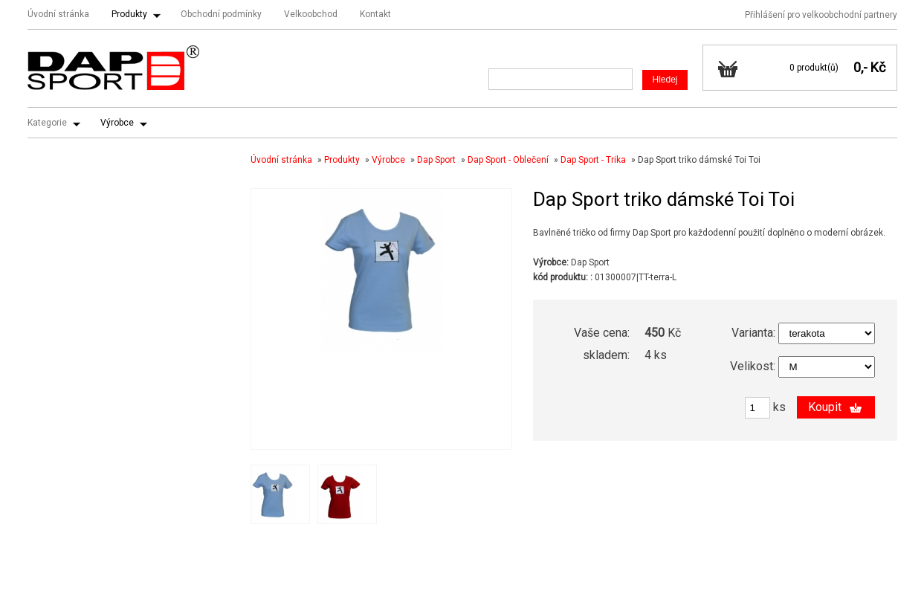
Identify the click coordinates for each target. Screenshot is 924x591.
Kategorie (47, 122)
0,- (860, 67)
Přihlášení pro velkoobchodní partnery (821, 15)
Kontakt (375, 14)
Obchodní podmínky (221, 14)
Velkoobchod (310, 14)
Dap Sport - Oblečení (508, 160)
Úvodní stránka (58, 14)
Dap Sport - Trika (593, 160)
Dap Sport (436, 160)
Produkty (129, 14)
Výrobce (117, 122)
